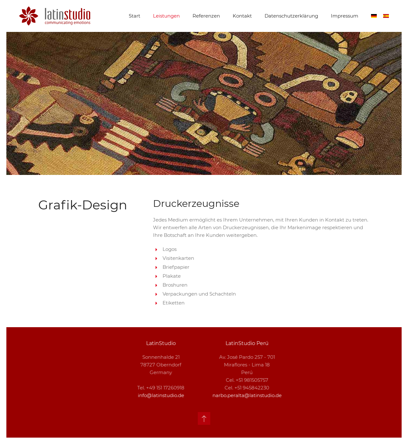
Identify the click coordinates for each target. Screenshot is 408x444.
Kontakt (242, 16)
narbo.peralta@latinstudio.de (246, 395)
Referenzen (206, 16)
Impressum (344, 16)
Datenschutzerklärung (291, 16)
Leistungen (166, 16)
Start (134, 16)
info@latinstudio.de (160, 395)
